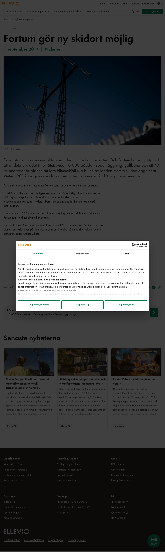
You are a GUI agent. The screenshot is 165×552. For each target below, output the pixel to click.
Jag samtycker (126, 304)
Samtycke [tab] (38, 253)
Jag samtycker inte (39, 304)
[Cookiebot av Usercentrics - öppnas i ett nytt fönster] (134, 245)
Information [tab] (82, 253)
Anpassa (82, 304)
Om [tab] (127, 253)
